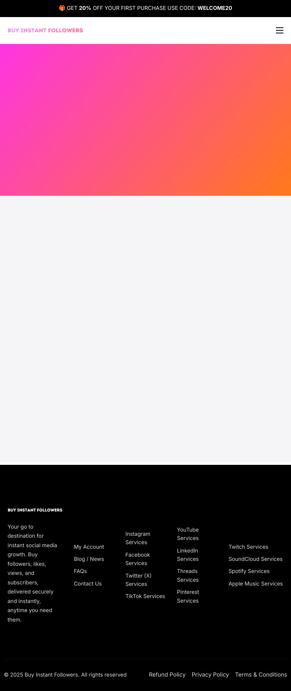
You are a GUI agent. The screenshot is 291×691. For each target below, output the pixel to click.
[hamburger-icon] (279, 30)
